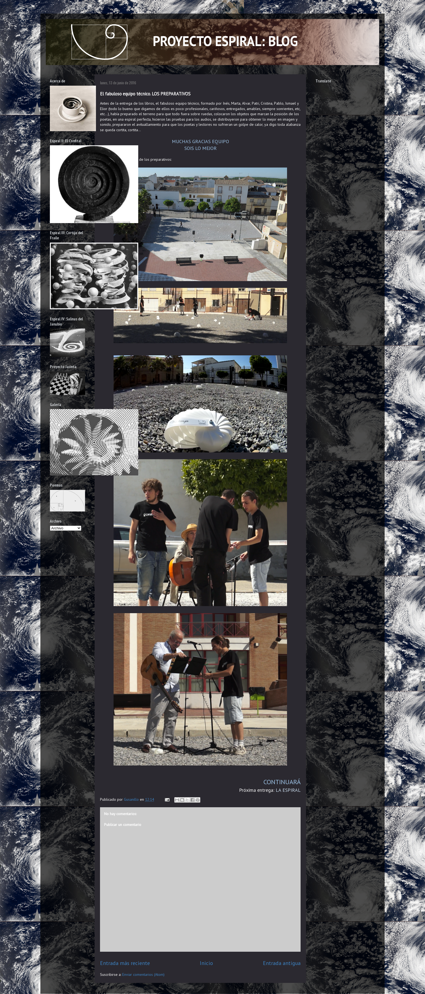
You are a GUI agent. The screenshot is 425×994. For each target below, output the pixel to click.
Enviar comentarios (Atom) (143, 974)
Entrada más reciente (125, 963)
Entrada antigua (282, 963)
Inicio (206, 963)
